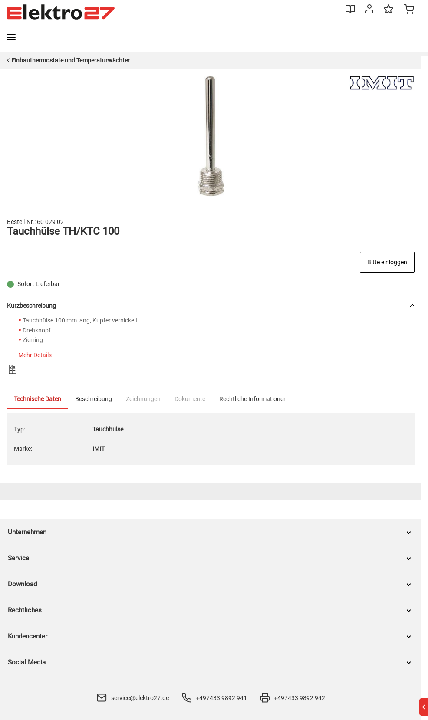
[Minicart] (409, 10)
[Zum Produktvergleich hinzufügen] (12, 369)
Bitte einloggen (387, 262)
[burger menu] (11, 37)
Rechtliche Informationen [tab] (253, 398)
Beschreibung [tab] (93, 398)
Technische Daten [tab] (37, 398)
